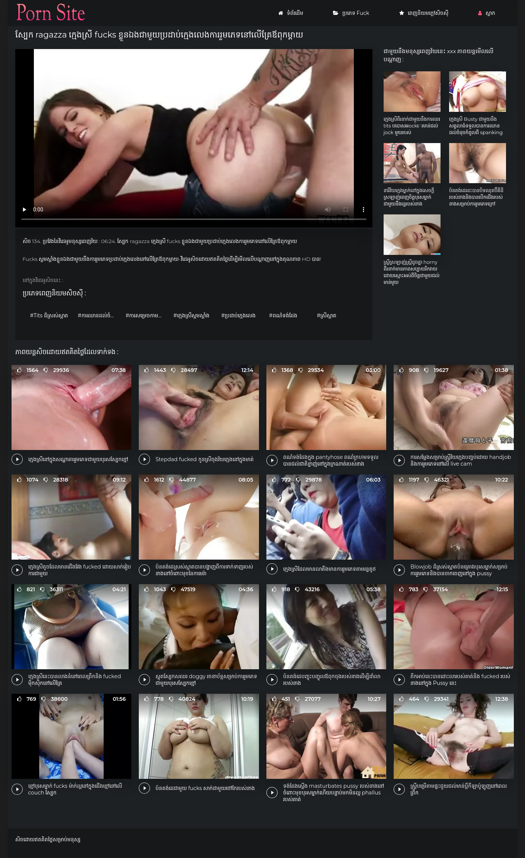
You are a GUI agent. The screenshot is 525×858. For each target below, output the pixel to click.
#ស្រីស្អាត (327, 315)
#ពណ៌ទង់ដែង (283, 315)
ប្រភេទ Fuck (351, 13)
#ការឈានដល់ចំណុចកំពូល (100, 315)
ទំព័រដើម (290, 13)
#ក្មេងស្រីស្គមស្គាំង (191, 315)
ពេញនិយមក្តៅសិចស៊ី (423, 13)
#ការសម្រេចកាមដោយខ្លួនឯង (148, 315)
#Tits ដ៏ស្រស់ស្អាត (49, 315)
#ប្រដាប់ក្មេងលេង (238, 315)
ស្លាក (486, 13)
